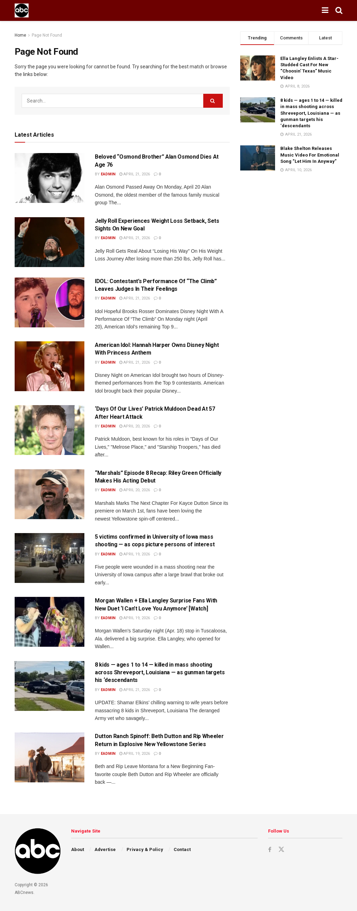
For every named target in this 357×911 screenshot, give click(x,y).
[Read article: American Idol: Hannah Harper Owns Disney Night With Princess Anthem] (49, 366)
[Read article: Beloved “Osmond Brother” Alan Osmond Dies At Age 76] (49, 178)
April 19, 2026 (134, 554)
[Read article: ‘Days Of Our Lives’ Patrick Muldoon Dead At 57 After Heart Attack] (49, 430)
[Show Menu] (325, 10)
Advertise (105, 849)
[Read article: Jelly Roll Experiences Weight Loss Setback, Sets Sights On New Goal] (49, 242)
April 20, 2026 (134, 426)
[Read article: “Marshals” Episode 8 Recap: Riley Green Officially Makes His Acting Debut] (49, 494)
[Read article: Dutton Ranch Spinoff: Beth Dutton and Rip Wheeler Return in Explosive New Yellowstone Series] (49, 757)
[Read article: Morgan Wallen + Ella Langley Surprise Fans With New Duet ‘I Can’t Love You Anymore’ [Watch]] (49, 622)
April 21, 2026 (134, 174)
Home (20, 35)
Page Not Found (47, 35)
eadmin (108, 174)
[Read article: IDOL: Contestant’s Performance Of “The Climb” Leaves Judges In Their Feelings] (49, 302)
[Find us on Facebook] (270, 850)
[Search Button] (338, 10)
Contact (182, 849)
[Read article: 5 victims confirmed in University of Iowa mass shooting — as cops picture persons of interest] (49, 558)
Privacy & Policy (145, 849)
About (77, 849)
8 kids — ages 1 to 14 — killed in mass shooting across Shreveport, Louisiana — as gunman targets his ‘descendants (160, 672)
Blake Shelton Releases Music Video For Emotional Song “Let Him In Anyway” (309, 155)
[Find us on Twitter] (282, 849)
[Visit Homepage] (22, 10)
